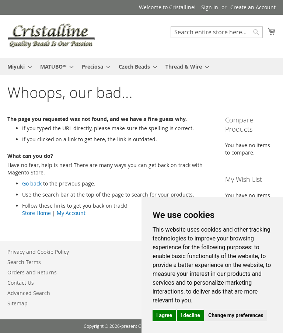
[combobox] (217, 32)
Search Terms (24, 262)
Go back (32, 183)
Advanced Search (28, 292)
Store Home (36, 212)
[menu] (141, 66)
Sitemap (17, 303)
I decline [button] (190, 315)
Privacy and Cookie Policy (38, 251)
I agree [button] (164, 315)
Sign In (209, 7)
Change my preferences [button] (235, 315)
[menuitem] (17, 66)
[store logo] (51, 36)
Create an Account (253, 7)
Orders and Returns (32, 272)
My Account (71, 212)
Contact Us (20, 282)
